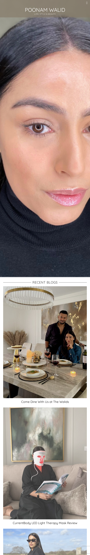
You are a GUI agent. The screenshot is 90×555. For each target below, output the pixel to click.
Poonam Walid (45, 9)
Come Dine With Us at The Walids (45, 402)
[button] (88, 3)
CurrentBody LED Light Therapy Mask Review (45, 523)
